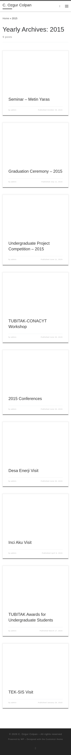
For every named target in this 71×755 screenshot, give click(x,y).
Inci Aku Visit (20, 542)
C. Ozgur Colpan (28, 734)
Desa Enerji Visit (23, 470)
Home (6, 18)
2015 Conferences (25, 398)
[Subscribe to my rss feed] (35, 748)
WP (22, 739)
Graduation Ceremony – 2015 (35, 171)
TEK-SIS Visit (20, 692)
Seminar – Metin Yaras (29, 99)
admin (14, 110)
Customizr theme (54, 739)
